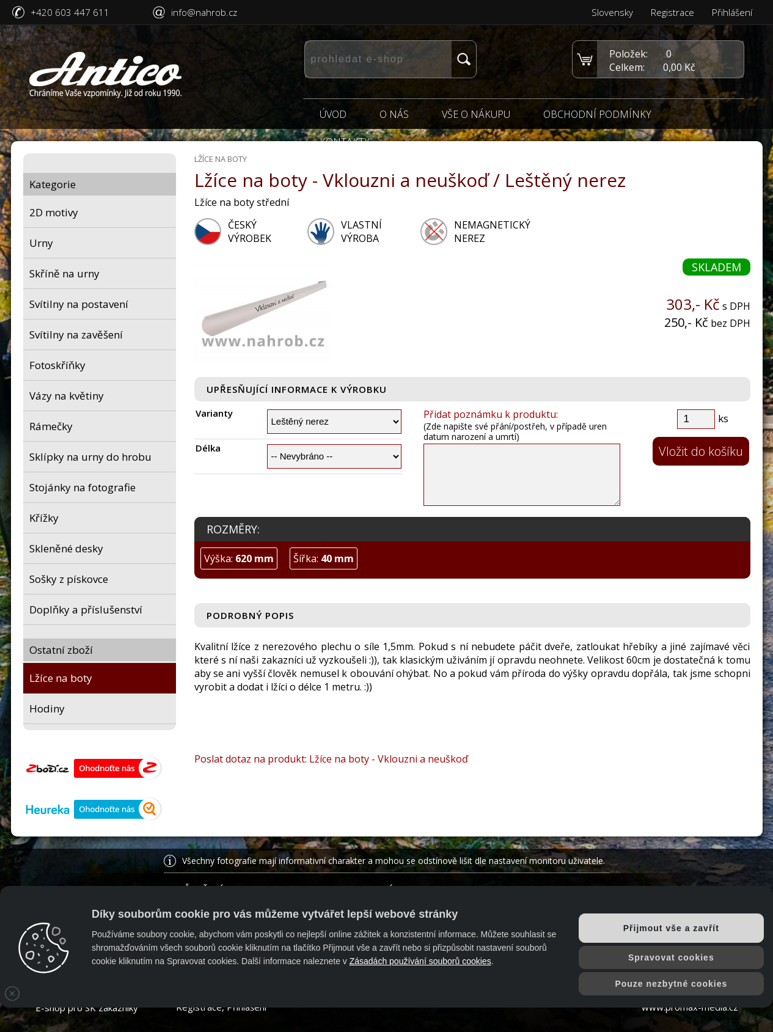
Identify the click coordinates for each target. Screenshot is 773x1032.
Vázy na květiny (66, 396)
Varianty (214, 413)
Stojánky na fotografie (82, 487)
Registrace (672, 12)
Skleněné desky (66, 548)
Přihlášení (732, 12)
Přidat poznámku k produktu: (490, 414)
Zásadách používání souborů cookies (420, 961)
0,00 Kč (679, 67)
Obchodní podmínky (597, 114)
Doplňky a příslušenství (85, 609)
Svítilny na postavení (78, 304)
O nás (394, 114)
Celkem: (627, 67)
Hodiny (47, 708)
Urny (41, 243)
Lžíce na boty (60, 678)
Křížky (44, 518)
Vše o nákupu (476, 114)
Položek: (628, 53)
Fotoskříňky (57, 365)
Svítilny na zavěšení (76, 335)
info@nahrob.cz (204, 12)
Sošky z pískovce (68, 579)
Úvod (333, 114)
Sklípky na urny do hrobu (90, 457)
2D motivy (53, 212)
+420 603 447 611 (70, 12)
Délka (208, 448)
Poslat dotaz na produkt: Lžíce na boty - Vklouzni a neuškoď (331, 759)
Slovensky (612, 12)
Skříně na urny (64, 273)
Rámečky (51, 426)
